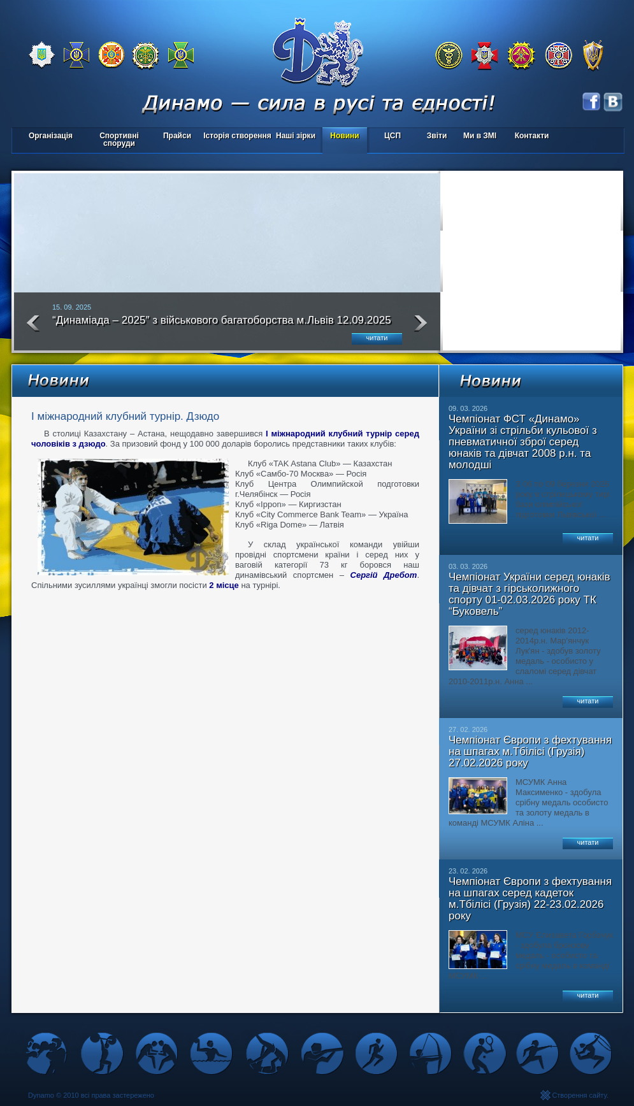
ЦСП (390, 136)
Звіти (437, 135)
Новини (344, 135)
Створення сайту (579, 1095)
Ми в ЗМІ (479, 135)
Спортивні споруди (119, 139)
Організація (51, 135)
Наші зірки (293, 136)
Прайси (177, 135)
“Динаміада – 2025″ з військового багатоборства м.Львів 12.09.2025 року (221, 325)
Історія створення (237, 135)
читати (377, 337)
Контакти (532, 135)
